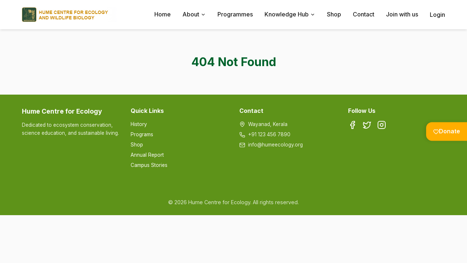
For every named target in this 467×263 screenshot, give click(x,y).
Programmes (235, 14)
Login (437, 15)
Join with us (402, 14)
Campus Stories (149, 165)
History (139, 124)
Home (162, 14)
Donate (446, 131)
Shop (334, 14)
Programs (142, 134)
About (194, 14)
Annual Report (147, 155)
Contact (363, 14)
